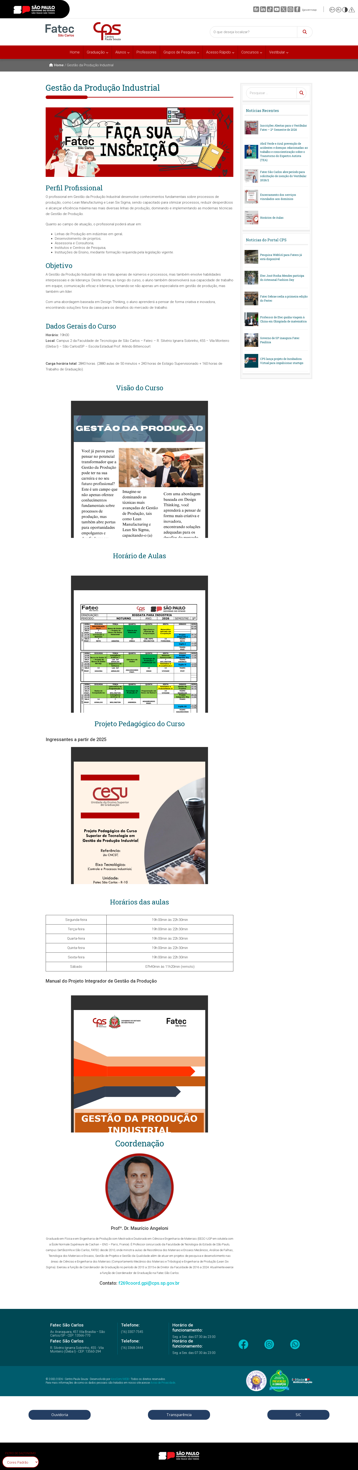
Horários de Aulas (272, 217)
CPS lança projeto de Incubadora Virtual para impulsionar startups (281, 361)
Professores (146, 52)
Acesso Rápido (218, 52)
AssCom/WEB (120, 1379)
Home (75, 52)
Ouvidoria (59, 1414)
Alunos (120, 52)
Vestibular (277, 52)
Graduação (96, 52)
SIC (298, 1414)
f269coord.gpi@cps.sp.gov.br (148, 1283)
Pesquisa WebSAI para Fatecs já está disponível (281, 257)
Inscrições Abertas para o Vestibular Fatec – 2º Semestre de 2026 (283, 127)
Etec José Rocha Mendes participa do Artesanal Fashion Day (282, 278)
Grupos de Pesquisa (179, 52)
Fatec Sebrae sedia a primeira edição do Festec (284, 298)
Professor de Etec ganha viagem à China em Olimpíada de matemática (283, 319)
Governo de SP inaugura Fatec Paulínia (279, 340)
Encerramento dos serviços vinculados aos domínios (278, 197)
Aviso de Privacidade (162, 1382)
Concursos (250, 52)
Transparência (179, 1414)
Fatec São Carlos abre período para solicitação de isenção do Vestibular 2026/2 (283, 176)
